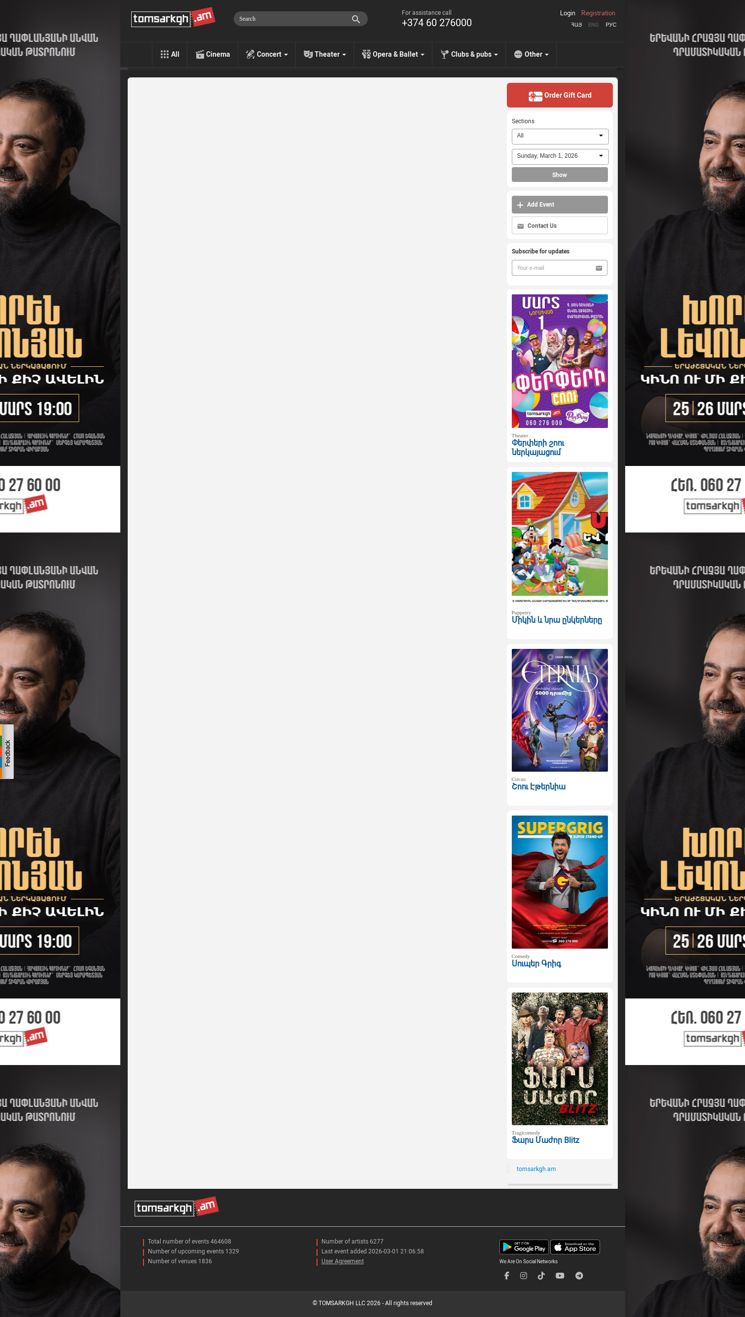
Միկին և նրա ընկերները (557, 620)
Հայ (576, 25)
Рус (610, 25)
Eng (593, 25)
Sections (523, 121)
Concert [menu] (272, 54)
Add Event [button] (535, 205)
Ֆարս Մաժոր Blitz (545, 1140)
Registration (598, 13)
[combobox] (560, 136)
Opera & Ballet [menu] (399, 54)
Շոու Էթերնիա (539, 786)
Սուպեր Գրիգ (536, 963)
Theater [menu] (330, 54)
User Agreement (342, 1261)
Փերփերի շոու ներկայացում (538, 447)
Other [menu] (537, 54)
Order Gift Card (560, 96)
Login (567, 13)
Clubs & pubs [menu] (474, 54)
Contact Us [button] (537, 226)
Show (559, 175)
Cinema (218, 54)
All (175, 54)
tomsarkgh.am (536, 1169)
